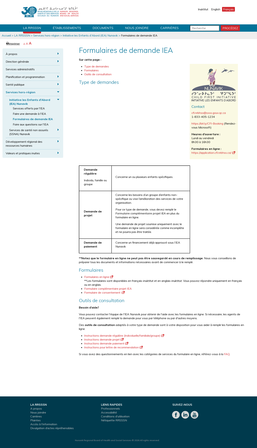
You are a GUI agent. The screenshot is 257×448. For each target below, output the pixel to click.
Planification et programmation (25, 77)
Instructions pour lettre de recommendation (113, 347)
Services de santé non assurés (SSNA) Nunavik (28, 132)
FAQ (227, 354)
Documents (103, 28)
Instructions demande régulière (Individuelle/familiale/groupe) (124, 335)
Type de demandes (97, 66)
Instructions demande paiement (106, 343)
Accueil (6, 35)
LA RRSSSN (32, 28)
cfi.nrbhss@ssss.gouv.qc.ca (209, 113)
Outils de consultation (98, 74)
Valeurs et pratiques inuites (23, 153)
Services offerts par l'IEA (29, 108)
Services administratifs (20, 69)
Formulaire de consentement (104, 292)
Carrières (169, 28)
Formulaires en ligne (98, 277)
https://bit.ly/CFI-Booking (207, 123)
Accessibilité (109, 412)
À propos (11, 54)
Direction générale (17, 61)
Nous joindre (137, 28)
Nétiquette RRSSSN (114, 420)
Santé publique (15, 84)
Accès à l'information (43, 424)
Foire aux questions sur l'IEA (31, 124)
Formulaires (91, 70)
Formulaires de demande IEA (33, 119)
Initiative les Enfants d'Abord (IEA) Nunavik (90, 35)
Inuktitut (203, 9)
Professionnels (110, 408)
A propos (36, 408)
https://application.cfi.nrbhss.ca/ (213, 152)
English (215, 9)
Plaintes (35, 420)
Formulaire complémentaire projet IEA (108, 288)
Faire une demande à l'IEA (29, 113)
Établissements (67, 28)
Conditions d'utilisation (115, 416)
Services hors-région (46, 35)
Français (228, 9)
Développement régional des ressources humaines (24, 143)
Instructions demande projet (104, 339)
